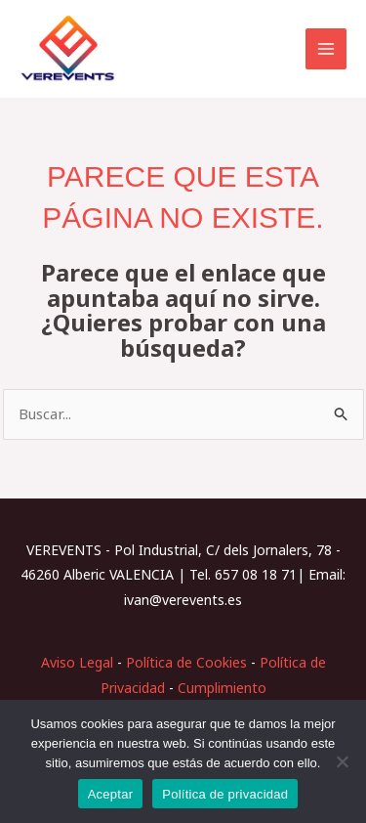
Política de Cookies (186, 662)
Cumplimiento (222, 687)
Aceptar (111, 794)
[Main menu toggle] (326, 49)
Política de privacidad (225, 794)
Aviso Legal (77, 662)
